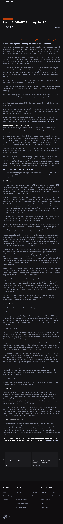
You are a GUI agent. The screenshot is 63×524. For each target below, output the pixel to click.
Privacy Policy (7, 496)
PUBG (53, 492)
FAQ (32, 496)
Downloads (34, 492)
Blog (4, 492)
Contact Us (6, 500)
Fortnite (43, 492)
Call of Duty (45, 507)
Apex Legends (45, 500)
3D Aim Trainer (9, 26)
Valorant (43, 496)
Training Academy (21, 500)
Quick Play (19, 492)
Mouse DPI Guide (53, 440)
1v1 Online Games (21, 507)
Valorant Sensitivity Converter (43, 122)
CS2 (42, 503)
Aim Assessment (21, 496)
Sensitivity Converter (22, 503)
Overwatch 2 (56, 496)
